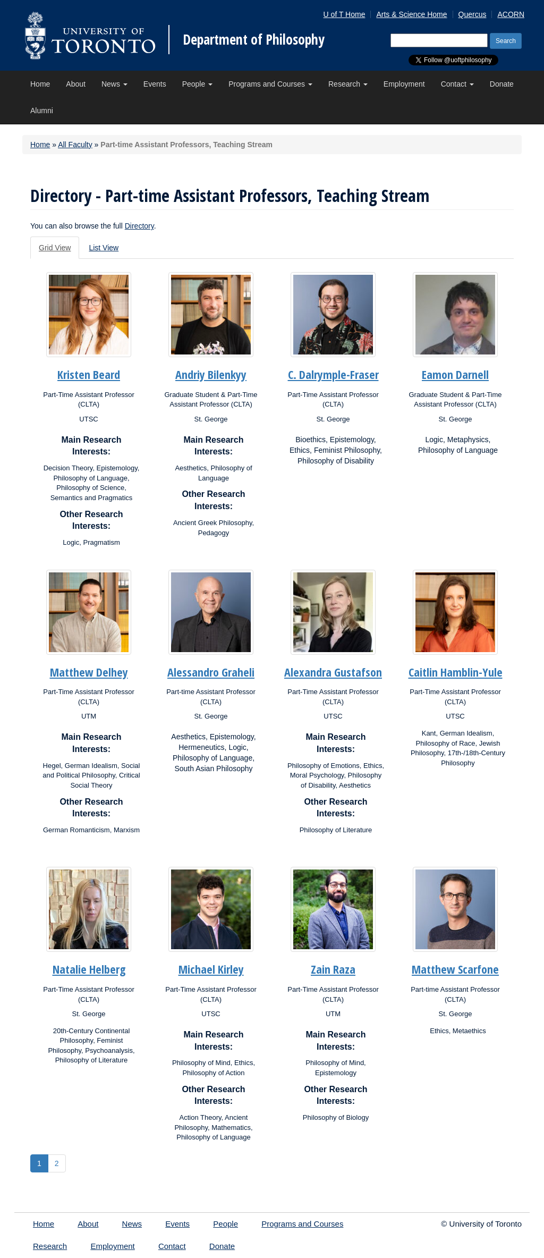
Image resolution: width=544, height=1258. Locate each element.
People (197, 84)
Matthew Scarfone (455, 969)
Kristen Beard (88, 374)
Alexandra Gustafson (333, 672)
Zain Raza (333, 969)
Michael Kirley (211, 969)
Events (154, 84)
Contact (457, 84)
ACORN (510, 14)
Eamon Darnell (455, 374)
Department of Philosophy (254, 39)
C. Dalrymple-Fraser (333, 374)
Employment (404, 84)
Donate (502, 84)
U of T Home (345, 14)
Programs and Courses (270, 84)
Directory (139, 226)
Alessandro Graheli (210, 672)
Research (348, 84)
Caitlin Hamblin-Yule (456, 672)
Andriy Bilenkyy (210, 374)
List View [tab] (103, 247)
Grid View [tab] (55, 247)
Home (40, 84)
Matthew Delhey (89, 672)
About (76, 84)
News (114, 84)
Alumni (41, 110)
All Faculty (75, 144)
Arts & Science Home (411, 14)
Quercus (472, 14)
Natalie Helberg (89, 969)
